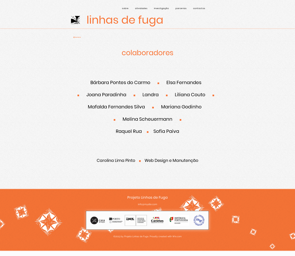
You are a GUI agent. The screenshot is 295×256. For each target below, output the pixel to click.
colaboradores (147, 53)
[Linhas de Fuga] (125, 20)
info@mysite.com (147, 204)
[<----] (77, 37)
